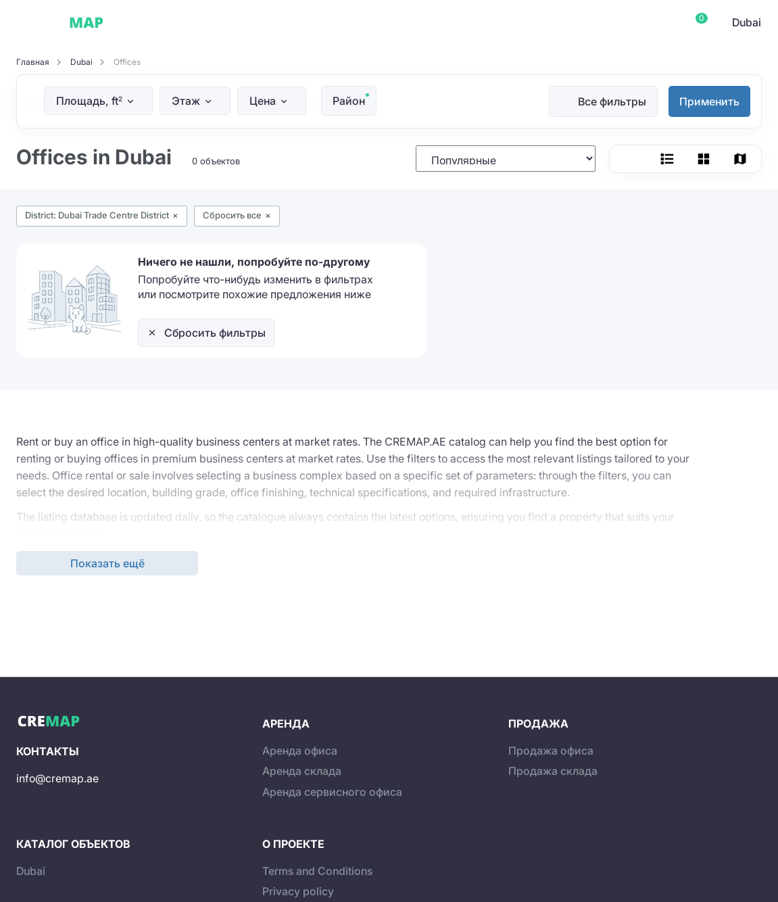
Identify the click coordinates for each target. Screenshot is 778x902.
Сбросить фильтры (215, 332)
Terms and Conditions (317, 871)
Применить (709, 101)
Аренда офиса (299, 750)
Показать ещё (107, 563)
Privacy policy (298, 891)
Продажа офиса (550, 750)
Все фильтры (612, 101)
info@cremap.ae (57, 778)
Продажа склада (553, 771)
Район (349, 101)
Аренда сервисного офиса (332, 792)
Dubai (140, 22)
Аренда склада (301, 771)
